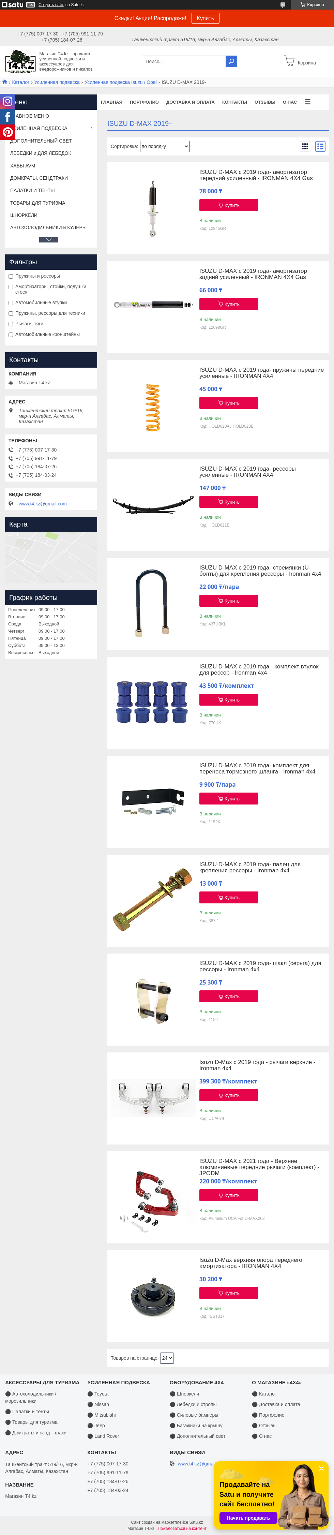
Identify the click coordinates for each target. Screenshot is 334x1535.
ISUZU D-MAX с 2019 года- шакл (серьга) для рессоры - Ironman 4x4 (260, 966)
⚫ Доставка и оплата (276, 1404)
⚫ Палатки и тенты (27, 1411)
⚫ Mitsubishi (101, 1415)
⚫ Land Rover (103, 1436)
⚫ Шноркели (184, 1394)
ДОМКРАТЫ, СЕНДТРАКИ (39, 178)
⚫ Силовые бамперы (194, 1415)
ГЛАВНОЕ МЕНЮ (29, 116)
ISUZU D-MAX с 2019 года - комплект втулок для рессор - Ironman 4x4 (259, 670)
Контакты (234, 102)
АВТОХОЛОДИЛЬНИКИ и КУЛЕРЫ (48, 227)
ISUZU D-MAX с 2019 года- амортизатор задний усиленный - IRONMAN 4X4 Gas (253, 274)
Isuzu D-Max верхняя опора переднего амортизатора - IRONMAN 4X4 (250, 1263)
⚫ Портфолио (268, 1415)
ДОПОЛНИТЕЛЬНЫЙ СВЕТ (41, 141)
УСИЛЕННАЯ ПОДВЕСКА (38, 128)
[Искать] (231, 61)
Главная (111, 102)
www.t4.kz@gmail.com (43, 503)
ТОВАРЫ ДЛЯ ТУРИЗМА (37, 203)
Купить (205, 18)
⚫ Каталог (264, 1394)
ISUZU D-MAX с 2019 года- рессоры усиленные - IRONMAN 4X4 (247, 472)
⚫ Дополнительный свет (198, 1436)
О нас (290, 102)
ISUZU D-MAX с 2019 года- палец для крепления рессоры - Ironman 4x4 (250, 867)
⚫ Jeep (96, 1425)
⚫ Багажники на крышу (196, 1425)
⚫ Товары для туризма (31, 1422)
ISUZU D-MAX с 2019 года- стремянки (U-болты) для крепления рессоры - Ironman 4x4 (260, 571)
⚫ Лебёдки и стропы (193, 1404)
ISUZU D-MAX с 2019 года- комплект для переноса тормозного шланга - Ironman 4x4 (257, 769)
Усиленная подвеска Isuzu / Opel (121, 82)
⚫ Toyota (97, 1394)
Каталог (20, 82)
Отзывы (265, 102)
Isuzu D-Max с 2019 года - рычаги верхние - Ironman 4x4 (257, 1065)
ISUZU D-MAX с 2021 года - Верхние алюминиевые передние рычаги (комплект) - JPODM (259, 1167)
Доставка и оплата (190, 102)
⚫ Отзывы (264, 1425)
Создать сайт (51, 4)
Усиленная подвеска (57, 82)
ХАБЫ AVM (22, 165)
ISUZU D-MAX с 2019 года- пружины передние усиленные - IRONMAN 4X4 (261, 373)
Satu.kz (196, 1522)
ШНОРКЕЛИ (23, 215)
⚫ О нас (262, 1436)
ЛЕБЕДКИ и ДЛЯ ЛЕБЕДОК (40, 153)
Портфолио (144, 102)
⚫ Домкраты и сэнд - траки (35, 1432)
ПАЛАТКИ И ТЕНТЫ (32, 190)
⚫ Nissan (98, 1404)
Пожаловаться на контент (182, 1528)
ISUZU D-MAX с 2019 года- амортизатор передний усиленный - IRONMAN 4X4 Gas (256, 175)
